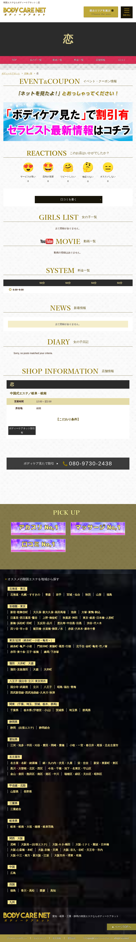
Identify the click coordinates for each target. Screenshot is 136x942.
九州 (12, 902)
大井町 (48, 669)
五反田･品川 (44, 623)
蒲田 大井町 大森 (21, 663)
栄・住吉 (83, 763)
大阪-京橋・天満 (48, 849)
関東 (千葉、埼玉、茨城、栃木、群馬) (33, 704)
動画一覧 (57, 59)
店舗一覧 (28, 73)
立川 (36, 687)
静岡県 (13, 721)
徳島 (13, 890)
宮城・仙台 (73, 594)
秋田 (88, 594)
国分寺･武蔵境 (19, 687)
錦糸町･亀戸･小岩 (21, 646)
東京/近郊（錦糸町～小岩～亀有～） (31, 640)
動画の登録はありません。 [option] (68, 252)
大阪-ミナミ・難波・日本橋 (92, 844)
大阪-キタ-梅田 (61, 844)
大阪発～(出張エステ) (34, 844)
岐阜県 (13, 820)
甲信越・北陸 (17, 785)
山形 (98, 594)
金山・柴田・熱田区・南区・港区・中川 (34, 774)
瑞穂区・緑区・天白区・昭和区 (83, 774)
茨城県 (60, 710)
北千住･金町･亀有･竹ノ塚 (91, 646)
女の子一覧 (36, 59)
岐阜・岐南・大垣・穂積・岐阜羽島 (32, 826)
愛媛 (42, 890)
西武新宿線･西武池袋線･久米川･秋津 (32, 692)
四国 (12, 884)
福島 (109, 594)
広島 (13, 873)
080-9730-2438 (68, 463)
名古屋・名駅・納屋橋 (23, 763)
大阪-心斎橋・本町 (21, 849)
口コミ (121, 59)
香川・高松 (27, 890)
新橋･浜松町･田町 (21, 623)
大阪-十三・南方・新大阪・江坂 (29, 855)
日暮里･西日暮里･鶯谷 (23, 617)
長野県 (28, 791)
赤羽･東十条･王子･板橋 (24, 651)
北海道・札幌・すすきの (25, 594)
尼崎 (13, 844)
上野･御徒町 (50, 617)
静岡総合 (44, 727)
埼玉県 (73, 710)
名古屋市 (14, 757)
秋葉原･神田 (70, 617)
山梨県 (14, 791)
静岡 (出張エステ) (22, 727)
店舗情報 (100, 59)
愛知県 (13, 739)
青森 (48, 594)
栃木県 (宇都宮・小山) (37, 710)
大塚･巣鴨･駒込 (90, 612)
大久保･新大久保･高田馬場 (49, 612)
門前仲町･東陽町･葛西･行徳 (54, 646)
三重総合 (15, 809)
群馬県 (86, 710)
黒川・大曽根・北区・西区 (26, 768)
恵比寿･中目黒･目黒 (69, 623)
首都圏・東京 (17, 606)
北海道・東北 (17, 588)
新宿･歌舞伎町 (19, 612)
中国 (12, 866)
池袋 (73, 612)
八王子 (48, 687)
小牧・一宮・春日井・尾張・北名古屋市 (94, 745)
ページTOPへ (123, 926)
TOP (14, 59)
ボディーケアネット (11, 73)
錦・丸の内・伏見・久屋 (57, 763)
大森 (36, 669)
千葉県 (14, 710)
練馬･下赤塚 (51, 651)
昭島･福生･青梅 (66, 687)
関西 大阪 (16, 838)
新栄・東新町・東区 (106, 763)
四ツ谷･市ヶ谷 (19, 628)
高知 (53, 890)
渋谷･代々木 (94, 623)
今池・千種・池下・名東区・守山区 (69, 768)
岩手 (58, 594)
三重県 (13, 803)
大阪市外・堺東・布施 (67, 855)
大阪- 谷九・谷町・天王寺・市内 (83, 849)
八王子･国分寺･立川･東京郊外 (27, 681)
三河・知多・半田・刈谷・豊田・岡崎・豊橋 (37, 745)
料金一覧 (78, 59)
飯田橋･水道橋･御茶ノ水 (48, 628)
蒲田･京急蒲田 (19, 669)
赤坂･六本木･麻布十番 (81, 628)
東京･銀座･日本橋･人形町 (98, 617)
